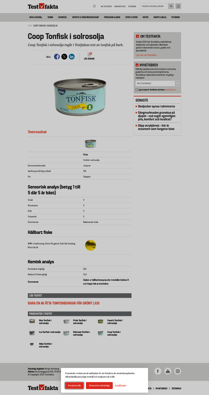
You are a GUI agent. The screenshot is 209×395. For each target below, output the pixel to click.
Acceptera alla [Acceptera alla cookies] (74, 385)
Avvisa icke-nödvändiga (99, 385)
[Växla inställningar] (121, 385)
